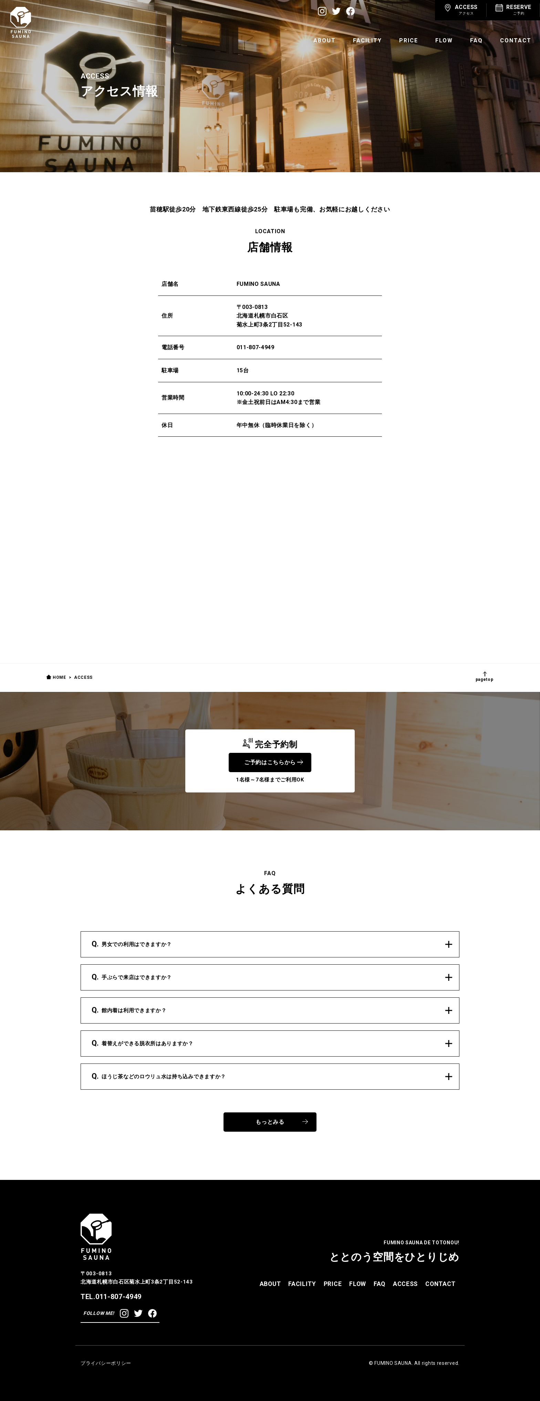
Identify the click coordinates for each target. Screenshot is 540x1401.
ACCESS (405, 1283)
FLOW (444, 40)
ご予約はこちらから (273, 762)
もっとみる (282, 1122)
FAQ (476, 40)
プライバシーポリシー (106, 1363)
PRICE (408, 40)
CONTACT (515, 40)
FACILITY (367, 40)
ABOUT (324, 40)
